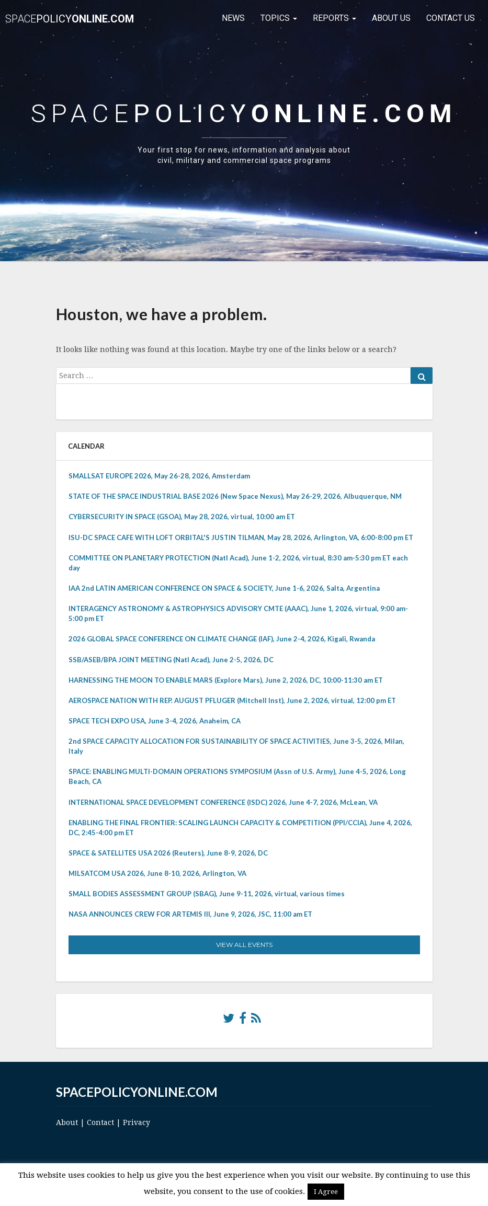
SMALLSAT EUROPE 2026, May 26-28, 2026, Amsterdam (159, 476)
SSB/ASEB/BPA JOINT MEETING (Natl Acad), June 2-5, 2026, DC (171, 659)
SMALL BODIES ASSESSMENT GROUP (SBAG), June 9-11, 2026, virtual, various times (207, 893)
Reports (334, 18)
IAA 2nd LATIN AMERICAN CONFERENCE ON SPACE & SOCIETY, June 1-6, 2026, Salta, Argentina (224, 588)
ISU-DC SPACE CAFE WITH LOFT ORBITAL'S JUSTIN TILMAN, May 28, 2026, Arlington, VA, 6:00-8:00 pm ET (241, 537)
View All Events (244, 945)
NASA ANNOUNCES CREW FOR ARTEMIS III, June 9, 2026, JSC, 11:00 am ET (190, 914)
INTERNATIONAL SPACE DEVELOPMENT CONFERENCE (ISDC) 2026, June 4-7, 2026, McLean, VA (223, 802)
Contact (100, 1122)
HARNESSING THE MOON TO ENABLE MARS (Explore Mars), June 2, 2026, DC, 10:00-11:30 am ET (226, 680)
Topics (278, 18)
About (67, 1122)
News (233, 18)
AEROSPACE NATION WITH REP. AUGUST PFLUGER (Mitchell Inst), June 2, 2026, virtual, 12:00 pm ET (232, 700)
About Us (391, 18)
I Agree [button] (326, 1192)
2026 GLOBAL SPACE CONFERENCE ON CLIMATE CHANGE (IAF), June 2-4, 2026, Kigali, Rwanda (222, 639)
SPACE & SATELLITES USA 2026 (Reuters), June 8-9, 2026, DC (168, 853)
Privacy (136, 1122)
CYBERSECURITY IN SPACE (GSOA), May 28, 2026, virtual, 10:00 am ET (182, 516)
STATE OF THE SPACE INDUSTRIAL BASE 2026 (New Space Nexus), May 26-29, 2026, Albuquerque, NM (235, 496)
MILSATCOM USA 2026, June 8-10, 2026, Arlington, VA (157, 873)
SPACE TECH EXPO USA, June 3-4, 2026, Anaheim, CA (155, 721)
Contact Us (450, 18)
